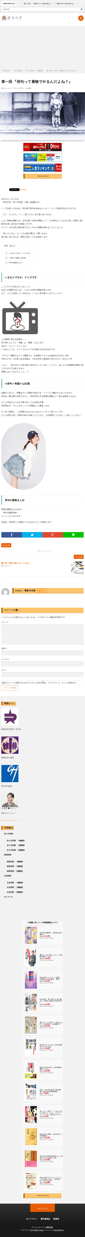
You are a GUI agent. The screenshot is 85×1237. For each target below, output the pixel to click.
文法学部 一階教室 (15, 883)
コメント (4, 622)
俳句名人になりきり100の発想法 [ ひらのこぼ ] (51, 1046)
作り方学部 (8, 834)
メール (5, 659)
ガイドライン (31, 1219)
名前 (4, 648)
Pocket (23, 189)
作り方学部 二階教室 (16, 845)
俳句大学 (49, 1227)
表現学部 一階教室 (15, 861)
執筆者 (56, 1219)
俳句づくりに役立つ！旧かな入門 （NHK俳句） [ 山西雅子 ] (51, 1023)
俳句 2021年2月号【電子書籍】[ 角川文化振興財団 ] (50, 1090)
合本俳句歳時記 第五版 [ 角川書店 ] (51, 933)
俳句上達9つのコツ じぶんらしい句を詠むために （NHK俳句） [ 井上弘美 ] (51, 1179)
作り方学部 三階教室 (16, 850)
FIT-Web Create (37, 1230)
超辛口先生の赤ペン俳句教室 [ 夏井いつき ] (51, 1068)
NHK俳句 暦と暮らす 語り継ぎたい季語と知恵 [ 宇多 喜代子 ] (51, 1001)
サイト (4, 670)
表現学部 (7, 855)
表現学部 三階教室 (15, 871)
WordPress (59, 1230)
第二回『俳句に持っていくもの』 (15, 563)
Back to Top (42, 1208)
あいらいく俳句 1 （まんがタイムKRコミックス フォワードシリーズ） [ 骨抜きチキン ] (51, 1113)
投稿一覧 (40, 591)
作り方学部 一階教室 (23, 88)
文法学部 (7, 876)
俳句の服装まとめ (13, 262)
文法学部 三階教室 (15, 892)
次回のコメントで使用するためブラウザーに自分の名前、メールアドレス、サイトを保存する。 (39, 683)
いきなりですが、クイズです (17, 253)
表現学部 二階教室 (15, 866)
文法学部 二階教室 (15, 887)
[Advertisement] (42, 47)
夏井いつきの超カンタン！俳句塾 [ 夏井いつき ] (51, 956)
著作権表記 (45, 1219)
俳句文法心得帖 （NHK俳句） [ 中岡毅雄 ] (51, 1135)
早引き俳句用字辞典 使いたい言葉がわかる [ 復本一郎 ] (51, 1157)
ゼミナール (8, 897)
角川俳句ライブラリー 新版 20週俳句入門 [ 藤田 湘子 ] (50, 978)
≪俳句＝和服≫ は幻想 (15, 258)
